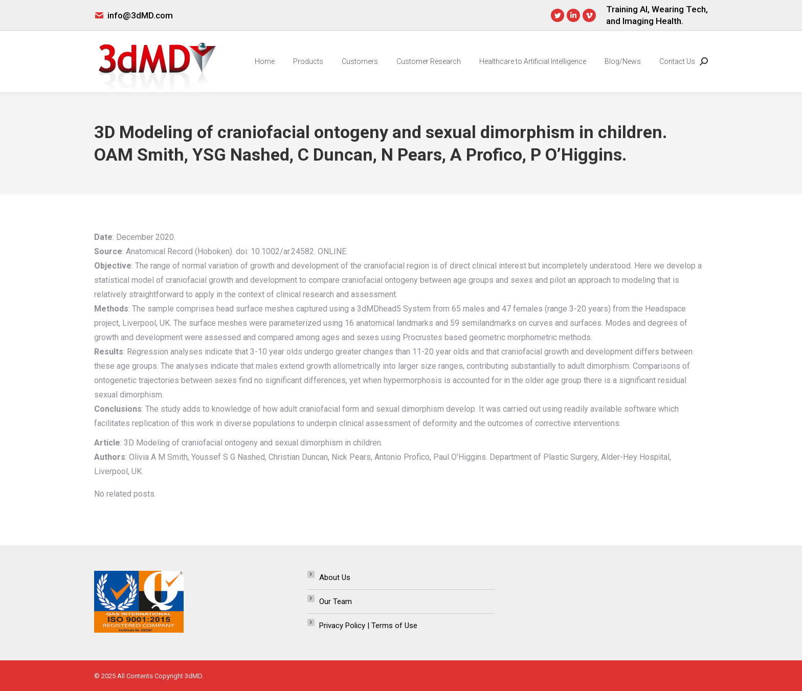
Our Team (335, 601)
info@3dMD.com (140, 15)
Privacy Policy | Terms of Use (368, 625)
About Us (334, 577)
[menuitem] (265, 61)
